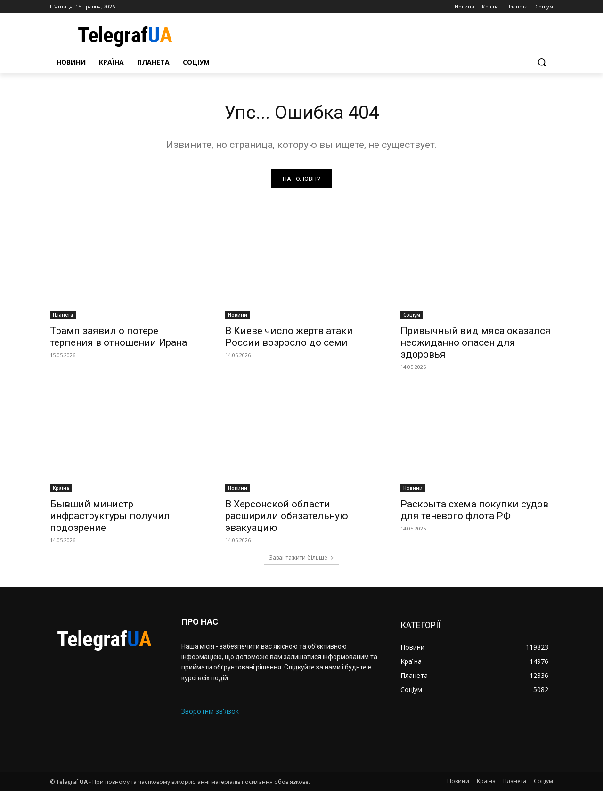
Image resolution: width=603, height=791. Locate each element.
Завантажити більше (301, 558)
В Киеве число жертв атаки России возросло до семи (289, 336)
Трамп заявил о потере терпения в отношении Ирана (118, 336)
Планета (63, 314)
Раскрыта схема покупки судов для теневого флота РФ (474, 510)
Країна (61, 488)
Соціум (411, 314)
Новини (237, 314)
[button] (541, 62)
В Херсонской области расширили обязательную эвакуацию (286, 515)
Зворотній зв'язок (210, 711)
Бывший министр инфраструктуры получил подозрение (110, 515)
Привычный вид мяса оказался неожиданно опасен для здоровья (475, 342)
